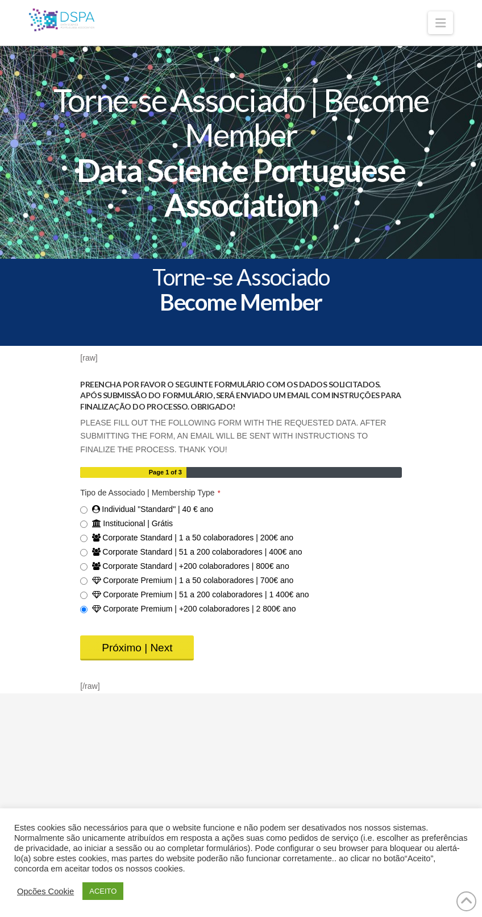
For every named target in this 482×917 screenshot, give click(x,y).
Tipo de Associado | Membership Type (150, 492)
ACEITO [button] (103, 891)
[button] (440, 22)
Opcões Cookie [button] (45, 891)
